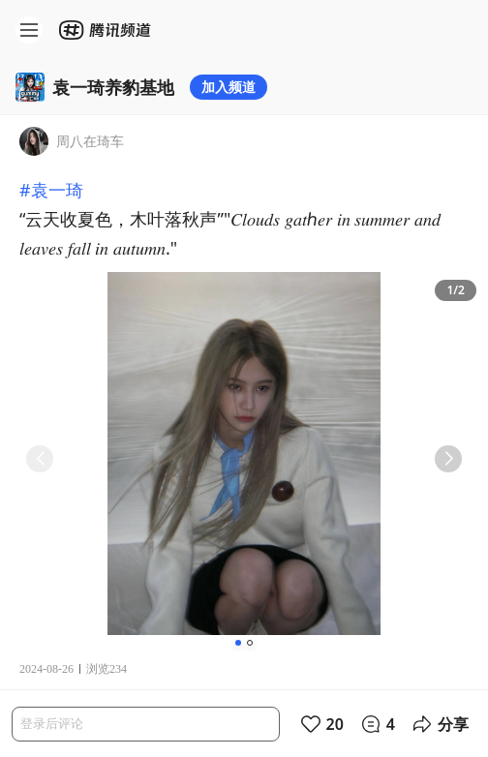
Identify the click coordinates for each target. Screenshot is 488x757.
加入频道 (228, 86)
